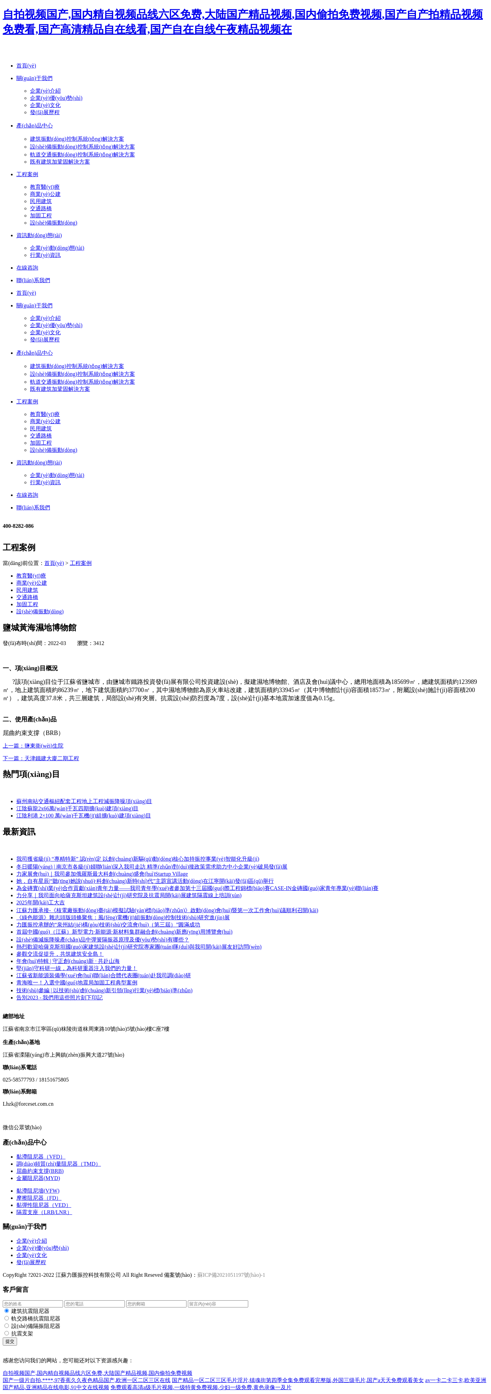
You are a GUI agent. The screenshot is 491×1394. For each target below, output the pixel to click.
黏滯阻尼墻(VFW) (37, 1191)
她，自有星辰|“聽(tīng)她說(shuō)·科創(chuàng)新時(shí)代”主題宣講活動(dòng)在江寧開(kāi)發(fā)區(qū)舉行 (145, 881)
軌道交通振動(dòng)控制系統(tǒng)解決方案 (82, 154)
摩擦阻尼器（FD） (38, 1198)
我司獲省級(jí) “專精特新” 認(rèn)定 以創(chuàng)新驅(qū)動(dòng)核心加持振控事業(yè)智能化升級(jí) (137, 859)
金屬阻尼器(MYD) (38, 1178)
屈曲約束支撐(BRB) (40, 1171)
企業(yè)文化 (45, 105)
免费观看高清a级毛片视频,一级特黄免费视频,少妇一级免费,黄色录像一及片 (201, 1387)
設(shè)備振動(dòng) (53, 223)
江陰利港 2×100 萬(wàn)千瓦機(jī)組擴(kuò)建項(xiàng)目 (83, 815)
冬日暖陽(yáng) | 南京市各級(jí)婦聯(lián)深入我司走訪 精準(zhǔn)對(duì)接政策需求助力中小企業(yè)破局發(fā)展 (151, 867)
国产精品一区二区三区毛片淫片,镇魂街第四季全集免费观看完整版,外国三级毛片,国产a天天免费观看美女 (298, 1380)
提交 (9, 1341)
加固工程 (41, 215)
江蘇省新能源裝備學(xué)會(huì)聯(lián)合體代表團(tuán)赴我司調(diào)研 (103, 975)
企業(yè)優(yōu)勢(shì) (56, 98)
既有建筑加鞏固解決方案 (60, 162)
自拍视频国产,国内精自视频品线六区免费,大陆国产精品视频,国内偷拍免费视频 (97, 1373)
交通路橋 (41, 208)
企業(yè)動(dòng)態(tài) (57, 248)
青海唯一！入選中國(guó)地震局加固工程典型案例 (76, 982)
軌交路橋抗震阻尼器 (35, 1318)
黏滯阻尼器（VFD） (40, 1157)
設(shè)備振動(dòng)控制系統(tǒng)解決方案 (82, 147)
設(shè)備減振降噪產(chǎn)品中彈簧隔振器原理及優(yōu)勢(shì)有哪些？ (102, 940)
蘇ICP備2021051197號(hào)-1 (231, 1275)
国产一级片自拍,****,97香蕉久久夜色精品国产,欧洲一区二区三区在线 (86, 1380)
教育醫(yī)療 (45, 187)
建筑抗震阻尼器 (30, 1311)
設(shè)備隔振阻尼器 (35, 1326)
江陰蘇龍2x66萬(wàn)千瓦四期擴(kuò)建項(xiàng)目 (77, 808)
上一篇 (33, 746)
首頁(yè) (54, 563)
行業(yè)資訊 (45, 255)
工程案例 (81, 563)
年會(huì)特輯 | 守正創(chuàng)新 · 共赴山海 (68, 961)
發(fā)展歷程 (45, 112)
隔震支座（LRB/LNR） (44, 1212)
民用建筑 (41, 201)
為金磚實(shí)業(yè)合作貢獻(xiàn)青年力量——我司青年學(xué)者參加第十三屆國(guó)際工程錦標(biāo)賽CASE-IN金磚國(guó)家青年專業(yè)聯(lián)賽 (197, 888)
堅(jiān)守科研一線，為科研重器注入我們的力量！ (76, 968)
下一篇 (41, 758)
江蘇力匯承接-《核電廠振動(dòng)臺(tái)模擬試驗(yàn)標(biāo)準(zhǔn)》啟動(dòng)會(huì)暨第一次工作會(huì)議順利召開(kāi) (167, 910)
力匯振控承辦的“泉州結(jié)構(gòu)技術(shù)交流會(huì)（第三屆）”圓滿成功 (108, 925)
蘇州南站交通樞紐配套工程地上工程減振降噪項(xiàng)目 (84, 801)
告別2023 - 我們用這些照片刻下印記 (59, 997)
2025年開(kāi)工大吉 (40, 902)
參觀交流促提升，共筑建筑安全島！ (60, 954)
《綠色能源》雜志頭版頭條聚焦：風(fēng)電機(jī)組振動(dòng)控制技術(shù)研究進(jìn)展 (123, 917)
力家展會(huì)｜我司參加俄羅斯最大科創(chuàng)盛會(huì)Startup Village (102, 874)
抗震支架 (22, 1333)
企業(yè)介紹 (45, 91)
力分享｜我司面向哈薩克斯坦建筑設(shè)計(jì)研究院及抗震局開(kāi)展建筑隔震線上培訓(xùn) (128, 895)
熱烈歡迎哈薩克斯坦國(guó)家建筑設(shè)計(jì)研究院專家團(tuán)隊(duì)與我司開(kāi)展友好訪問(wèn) (139, 947)
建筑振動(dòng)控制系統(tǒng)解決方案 (77, 139)
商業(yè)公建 (45, 194)
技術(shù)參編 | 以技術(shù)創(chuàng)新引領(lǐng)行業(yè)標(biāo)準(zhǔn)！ (104, 990)
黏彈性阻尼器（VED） (43, 1205)
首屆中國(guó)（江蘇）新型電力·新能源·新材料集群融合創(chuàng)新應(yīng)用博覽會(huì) (124, 932)
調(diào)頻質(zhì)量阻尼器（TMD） (58, 1164)
